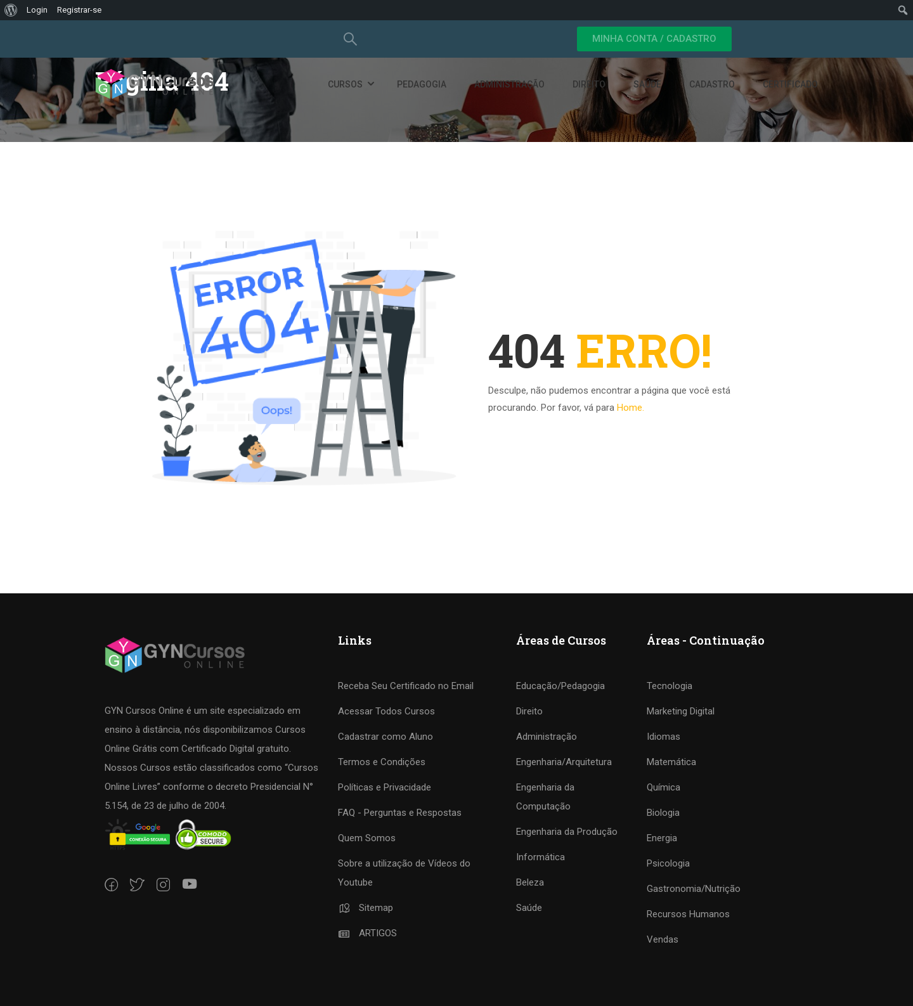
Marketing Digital (681, 711)
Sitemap (365, 907)
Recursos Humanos (688, 914)
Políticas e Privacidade (384, 787)
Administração (509, 84)
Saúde (647, 84)
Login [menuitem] (37, 10)
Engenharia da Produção (567, 831)
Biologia (663, 812)
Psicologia (668, 863)
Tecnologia (669, 686)
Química (663, 787)
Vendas (662, 939)
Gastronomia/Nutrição (694, 888)
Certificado (790, 84)
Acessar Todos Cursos (386, 711)
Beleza (530, 882)
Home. (630, 407)
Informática (540, 857)
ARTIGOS (367, 933)
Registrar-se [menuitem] (79, 10)
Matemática (671, 762)
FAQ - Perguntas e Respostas (400, 812)
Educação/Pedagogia (560, 686)
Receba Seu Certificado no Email (406, 686)
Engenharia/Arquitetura (564, 762)
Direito (589, 84)
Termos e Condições (381, 762)
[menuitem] (11, 10)
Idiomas (663, 736)
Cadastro (712, 84)
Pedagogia (421, 84)
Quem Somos (367, 838)
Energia (662, 838)
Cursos (345, 84)
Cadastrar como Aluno (385, 736)
